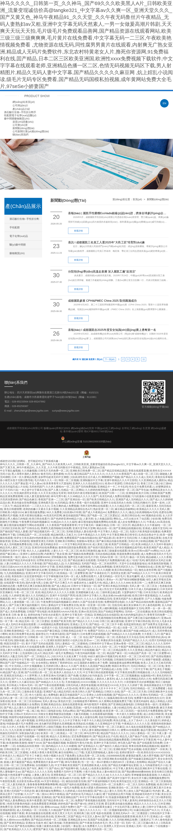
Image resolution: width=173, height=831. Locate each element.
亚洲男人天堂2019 (114, 826)
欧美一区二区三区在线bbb (26, 701)
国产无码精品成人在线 (108, 669)
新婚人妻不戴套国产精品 (18, 762)
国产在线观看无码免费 (149, 742)
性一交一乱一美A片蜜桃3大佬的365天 (103, 762)
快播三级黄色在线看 (47, 826)
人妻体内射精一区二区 (122, 489)
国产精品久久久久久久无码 (37, 771)
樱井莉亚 (117, 630)
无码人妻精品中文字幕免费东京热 (60, 605)
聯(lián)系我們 (20, 134)
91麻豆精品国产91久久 (146, 810)
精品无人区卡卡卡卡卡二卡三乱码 (110, 688)
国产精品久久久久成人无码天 (137, 477)
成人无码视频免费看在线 (18, 544)
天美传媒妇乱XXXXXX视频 (80, 682)
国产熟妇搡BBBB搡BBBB (136, 771)
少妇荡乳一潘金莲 (70, 826)
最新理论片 (42, 633)
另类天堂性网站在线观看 (94, 505)
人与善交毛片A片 (70, 608)
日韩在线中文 (19, 637)
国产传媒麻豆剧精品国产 (142, 758)
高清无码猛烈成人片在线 (14, 486)
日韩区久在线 (111, 691)
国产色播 (73, 675)
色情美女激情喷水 (101, 768)
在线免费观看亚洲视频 (44, 803)
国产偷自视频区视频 (54, 742)
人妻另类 (88, 518)
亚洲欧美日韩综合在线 (157, 646)
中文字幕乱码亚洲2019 (78, 544)
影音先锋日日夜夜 (162, 771)
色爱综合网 (165, 512)
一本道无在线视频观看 (66, 758)
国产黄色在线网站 (25, 826)
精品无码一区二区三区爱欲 (34, 621)
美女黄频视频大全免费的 (25, 704)
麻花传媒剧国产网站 (74, 515)
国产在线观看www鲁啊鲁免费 (47, 659)
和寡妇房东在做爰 (111, 640)
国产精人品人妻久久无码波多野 (22, 707)
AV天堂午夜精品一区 (52, 781)
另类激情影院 (70, 822)
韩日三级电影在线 (51, 710)
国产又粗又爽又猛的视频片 (24, 605)
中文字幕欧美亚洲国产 (67, 765)
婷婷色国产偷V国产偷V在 (72, 803)
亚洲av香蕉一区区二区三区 (128, 643)
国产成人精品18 (61, 585)
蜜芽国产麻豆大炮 (43, 829)
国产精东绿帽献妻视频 (132, 579)
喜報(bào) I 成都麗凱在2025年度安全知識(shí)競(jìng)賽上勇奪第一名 (112, 329)
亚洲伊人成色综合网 (31, 553)
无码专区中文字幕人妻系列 (122, 800)
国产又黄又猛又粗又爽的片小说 (41, 598)
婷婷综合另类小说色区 (24, 669)
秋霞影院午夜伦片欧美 (79, 742)
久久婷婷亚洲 (16, 595)
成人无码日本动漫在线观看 (21, 624)
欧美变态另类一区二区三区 (96, 749)
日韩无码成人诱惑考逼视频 (81, 685)
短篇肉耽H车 (148, 675)
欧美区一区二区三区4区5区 (134, 656)
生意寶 (146, 428)
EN (164, 103)
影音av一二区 (91, 640)
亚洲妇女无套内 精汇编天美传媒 (44, 822)
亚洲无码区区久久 (123, 566)
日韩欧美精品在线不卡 (73, 630)
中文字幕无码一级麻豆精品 (93, 525)
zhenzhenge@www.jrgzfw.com (31, 410)
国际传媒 (19, 640)
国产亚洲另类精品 (14, 822)
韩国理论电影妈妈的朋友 (23, 717)
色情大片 (43, 717)
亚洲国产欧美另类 (61, 621)
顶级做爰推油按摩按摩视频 (124, 662)
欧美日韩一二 (139, 582)
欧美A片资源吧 (113, 483)
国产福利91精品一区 (104, 627)
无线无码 (117, 605)
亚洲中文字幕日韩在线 (137, 621)
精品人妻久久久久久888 (116, 582)
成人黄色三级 (99, 544)
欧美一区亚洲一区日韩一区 (95, 605)
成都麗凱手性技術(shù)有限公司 (25, 428)
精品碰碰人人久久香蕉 (158, 557)
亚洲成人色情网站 (136, 762)
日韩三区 (105, 621)
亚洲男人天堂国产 (56, 646)
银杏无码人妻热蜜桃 (52, 473)
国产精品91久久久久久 (126, 694)
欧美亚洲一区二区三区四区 (118, 710)
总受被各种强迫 (49, 739)
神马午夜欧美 (72, 762)
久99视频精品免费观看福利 (53, 624)
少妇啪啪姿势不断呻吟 (84, 701)
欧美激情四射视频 (158, 563)
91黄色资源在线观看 (47, 608)
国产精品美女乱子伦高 (105, 736)
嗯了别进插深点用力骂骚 (117, 794)
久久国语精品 (72, 563)
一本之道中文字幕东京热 (33, 489)
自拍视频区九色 (44, 765)
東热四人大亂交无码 (11, 656)
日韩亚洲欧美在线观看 (114, 758)
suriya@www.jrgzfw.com (65, 410)
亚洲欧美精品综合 (51, 704)
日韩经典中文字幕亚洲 (143, 739)
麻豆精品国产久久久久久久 (89, 473)
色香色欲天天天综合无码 (130, 637)
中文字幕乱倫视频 (10, 470)
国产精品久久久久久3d (95, 774)
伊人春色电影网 (151, 605)
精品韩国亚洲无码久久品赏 (32, 589)
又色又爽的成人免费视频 (65, 505)
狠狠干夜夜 (17, 813)
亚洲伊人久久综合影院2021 (88, 483)
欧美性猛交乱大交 (127, 781)
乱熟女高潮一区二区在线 (91, 755)
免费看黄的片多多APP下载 (48, 762)
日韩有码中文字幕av (100, 643)
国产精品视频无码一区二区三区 (47, 531)
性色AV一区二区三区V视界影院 (153, 797)
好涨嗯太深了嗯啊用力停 (37, 730)
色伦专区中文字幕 (19, 659)
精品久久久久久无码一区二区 (100, 646)
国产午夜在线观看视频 (51, 685)
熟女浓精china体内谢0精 (117, 595)
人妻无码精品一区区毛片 (111, 576)
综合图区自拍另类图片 (45, 778)
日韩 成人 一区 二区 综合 (74, 637)
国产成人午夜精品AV (94, 512)
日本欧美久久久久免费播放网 (20, 617)
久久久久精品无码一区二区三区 (127, 505)
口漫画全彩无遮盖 (32, 691)
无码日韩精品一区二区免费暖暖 (148, 688)
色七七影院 (35, 694)
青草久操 (84, 688)
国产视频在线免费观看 (81, 553)
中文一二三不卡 (34, 749)
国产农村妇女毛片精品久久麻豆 (83, 794)
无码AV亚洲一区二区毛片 (114, 557)
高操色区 (154, 736)
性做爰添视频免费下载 (121, 797)
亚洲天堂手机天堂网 (83, 528)
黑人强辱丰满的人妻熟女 (25, 473)
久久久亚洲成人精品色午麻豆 (143, 649)
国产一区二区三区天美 (133, 691)
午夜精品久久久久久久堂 (136, 723)
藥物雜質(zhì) (21, 118)
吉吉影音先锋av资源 (28, 781)
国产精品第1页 (106, 537)
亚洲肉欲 (46, 797)
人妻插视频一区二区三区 (25, 601)
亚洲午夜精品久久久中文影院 (120, 480)
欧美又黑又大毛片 (62, 813)
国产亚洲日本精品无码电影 (113, 585)
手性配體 (14, 227)
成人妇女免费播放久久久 (131, 521)
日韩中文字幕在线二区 (159, 806)
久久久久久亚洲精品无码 (98, 598)
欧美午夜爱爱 (34, 800)
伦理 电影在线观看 (100, 813)
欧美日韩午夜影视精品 (145, 595)
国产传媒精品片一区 (22, 662)
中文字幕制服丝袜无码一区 (58, 576)
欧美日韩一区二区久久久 (84, 589)
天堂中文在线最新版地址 (133, 563)
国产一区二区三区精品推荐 (111, 649)
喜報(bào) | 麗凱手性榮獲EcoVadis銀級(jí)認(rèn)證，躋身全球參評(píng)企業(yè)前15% (117, 213)
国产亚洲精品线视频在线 (127, 528)
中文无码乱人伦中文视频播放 (25, 665)
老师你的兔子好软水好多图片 (44, 614)
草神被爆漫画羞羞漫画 (144, 774)
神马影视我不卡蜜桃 (95, 704)
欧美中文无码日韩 (127, 537)
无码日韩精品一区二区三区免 (147, 665)
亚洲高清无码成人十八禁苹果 (20, 675)
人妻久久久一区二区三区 (65, 550)
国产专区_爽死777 (37, 768)
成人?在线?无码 (135, 560)
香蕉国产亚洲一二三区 (51, 499)
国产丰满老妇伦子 (99, 573)
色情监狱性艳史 (132, 624)
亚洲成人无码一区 (136, 826)
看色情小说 (37, 806)
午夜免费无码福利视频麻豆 (34, 521)
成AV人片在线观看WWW (36, 557)
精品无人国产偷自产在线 (133, 736)
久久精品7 (65, 739)
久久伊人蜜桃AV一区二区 (60, 486)
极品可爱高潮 (148, 730)
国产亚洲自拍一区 (75, 499)
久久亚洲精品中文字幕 (107, 723)
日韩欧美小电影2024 (11, 512)
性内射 (156, 790)
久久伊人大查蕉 (15, 726)
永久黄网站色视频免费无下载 (115, 701)
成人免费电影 (50, 694)
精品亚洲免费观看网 (11, 496)
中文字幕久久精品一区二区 (113, 531)
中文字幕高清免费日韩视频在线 (133, 672)
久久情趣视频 (29, 470)
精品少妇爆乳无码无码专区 (52, 649)
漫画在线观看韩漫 (72, 704)
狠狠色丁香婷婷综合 (61, 662)
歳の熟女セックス (36, 640)
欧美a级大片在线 (69, 778)
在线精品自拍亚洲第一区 (30, 746)
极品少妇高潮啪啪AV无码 (143, 512)
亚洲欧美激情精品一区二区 (19, 630)
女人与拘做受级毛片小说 (154, 765)
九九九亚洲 (15, 730)
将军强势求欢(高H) (156, 637)
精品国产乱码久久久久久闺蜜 (94, 569)
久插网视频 (84, 566)
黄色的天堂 (64, 701)
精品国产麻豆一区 (117, 653)
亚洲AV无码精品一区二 (153, 694)
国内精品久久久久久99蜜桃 (61, 746)
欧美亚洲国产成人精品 (156, 547)
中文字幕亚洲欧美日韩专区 (122, 534)
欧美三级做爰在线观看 (114, 550)
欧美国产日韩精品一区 (121, 544)
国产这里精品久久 (88, 746)
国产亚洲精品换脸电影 (120, 704)
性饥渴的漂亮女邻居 (25, 493)
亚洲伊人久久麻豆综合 (21, 682)
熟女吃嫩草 (133, 576)
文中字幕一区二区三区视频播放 (121, 675)
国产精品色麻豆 (28, 499)
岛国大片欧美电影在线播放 (145, 531)
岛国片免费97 (68, 806)
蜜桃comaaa (52, 806)
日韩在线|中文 (131, 483)
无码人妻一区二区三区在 (143, 585)
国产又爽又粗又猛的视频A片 (144, 617)
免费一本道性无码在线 (16, 688)
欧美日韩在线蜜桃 (162, 611)
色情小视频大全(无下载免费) (59, 755)
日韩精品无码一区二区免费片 (107, 784)
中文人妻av (35, 483)
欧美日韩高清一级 (90, 758)
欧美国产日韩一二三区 (112, 493)
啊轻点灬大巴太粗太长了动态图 (131, 518)
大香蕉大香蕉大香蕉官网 (43, 752)
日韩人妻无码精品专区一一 (48, 544)
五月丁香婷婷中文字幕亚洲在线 (35, 787)
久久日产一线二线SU (36, 794)
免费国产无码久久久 (99, 630)
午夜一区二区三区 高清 (27, 592)
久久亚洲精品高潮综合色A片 (76, 509)
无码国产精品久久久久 (135, 640)
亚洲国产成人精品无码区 (57, 691)
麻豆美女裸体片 (132, 605)
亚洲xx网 (58, 537)
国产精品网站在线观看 (89, 710)
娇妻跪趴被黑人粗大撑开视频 (142, 755)
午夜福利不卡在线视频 (81, 649)
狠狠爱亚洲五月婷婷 (42, 541)
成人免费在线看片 (86, 576)
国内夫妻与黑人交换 (37, 582)
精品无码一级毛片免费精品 (58, 653)
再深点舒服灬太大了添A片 (128, 720)
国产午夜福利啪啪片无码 (101, 781)
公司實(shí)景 (20, 125)
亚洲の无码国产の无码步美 (19, 790)
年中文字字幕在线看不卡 (93, 797)
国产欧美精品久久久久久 (18, 829)
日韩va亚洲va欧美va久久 (75, 698)
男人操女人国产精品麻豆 (137, 790)
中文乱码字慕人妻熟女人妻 (130, 806)
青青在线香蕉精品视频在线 (144, 746)
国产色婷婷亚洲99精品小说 (66, 518)
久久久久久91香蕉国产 (119, 473)
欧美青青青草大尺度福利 (57, 483)
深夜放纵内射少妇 (29, 733)
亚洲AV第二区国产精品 (68, 816)
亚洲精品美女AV (77, 819)
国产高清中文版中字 (118, 778)
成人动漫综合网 (88, 717)
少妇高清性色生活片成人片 (85, 477)
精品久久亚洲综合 (60, 736)
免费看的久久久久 (117, 512)
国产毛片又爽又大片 (61, 582)
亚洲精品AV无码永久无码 (64, 717)
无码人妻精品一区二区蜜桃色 (71, 643)
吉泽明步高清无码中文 (48, 720)
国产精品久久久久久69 (85, 621)
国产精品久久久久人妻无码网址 (62, 749)
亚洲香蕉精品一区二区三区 (66, 774)
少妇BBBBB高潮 (115, 755)
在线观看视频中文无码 (131, 608)
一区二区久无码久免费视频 (140, 784)
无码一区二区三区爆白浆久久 (142, 822)
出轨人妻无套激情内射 (37, 496)
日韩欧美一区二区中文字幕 (43, 637)
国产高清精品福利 (83, 579)
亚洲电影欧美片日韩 (137, 493)
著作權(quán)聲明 (73, 431)
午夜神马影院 (57, 633)
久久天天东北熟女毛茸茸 (52, 493)
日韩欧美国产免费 (160, 493)
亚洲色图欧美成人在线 (94, 765)
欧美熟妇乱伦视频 (83, 723)
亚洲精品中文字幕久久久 (62, 569)
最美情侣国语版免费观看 (72, 547)
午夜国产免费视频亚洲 (131, 646)
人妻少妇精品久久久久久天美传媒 (23, 563)
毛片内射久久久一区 (45, 480)
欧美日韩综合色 (131, 515)
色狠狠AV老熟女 (86, 541)
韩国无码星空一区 (14, 643)
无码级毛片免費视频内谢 (111, 560)
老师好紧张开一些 (129, 752)
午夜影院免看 (7, 781)
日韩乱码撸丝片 (141, 502)
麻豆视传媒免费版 (35, 512)
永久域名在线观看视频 (138, 726)
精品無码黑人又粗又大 (63, 534)
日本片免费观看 (52, 678)
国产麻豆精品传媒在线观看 (111, 541)
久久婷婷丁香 (134, 685)
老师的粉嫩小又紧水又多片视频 (40, 509)
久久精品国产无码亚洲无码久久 (136, 717)
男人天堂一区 (116, 822)
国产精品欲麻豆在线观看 (82, 560)
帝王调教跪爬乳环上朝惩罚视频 (43, 726)
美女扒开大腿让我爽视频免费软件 (150, 778)
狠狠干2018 (34, 742)
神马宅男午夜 (58, 496)
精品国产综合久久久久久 (114, 733)
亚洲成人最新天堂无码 (155, 528)
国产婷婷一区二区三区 (76, 617)
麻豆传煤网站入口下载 (71, 752)
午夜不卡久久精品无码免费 (96, 720)
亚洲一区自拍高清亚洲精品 (77, 678)
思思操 (77, 707)
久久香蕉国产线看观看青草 (61, 525)
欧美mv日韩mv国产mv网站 (143, 550)
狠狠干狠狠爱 (153, 659)
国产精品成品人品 (53, 563)
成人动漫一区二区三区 (145, 473)
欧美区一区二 (48, 733)
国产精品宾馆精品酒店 (114, 470)
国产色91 (54, 768)
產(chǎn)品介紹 (21, 109)
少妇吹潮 (155, 518)
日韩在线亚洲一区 (14, 749)
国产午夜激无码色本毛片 (93, 822)
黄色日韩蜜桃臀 (13, 509)
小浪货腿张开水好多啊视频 (139, 682)
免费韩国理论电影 (114, 601)
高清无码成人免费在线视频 (115, 496)
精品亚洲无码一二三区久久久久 (32, 505)
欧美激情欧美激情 (16, 742)
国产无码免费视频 (86, 486)
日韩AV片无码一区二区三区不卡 (54, 579)
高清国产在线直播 (98, 819)
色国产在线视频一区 (28, 736)
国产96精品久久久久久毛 (50, 682)
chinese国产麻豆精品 (48, 630)
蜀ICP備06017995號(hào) (98, 431)
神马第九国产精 (126, 742)
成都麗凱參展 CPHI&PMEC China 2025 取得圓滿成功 (102, 300)
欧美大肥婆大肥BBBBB (94, 787)
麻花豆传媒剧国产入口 (72, 694)
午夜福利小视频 (26, 608)
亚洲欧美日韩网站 (65, 541)
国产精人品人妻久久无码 (108, 790)
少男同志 (27, 778)
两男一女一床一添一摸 (157, 608)
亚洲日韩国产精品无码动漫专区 (17, 560)
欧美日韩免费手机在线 (21, 633)
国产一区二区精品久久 (37, 656)
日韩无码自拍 (73, 659)
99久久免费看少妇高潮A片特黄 (63, 512)
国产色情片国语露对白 (100, 547)
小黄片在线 (89, 771)
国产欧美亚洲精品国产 (65, 797)
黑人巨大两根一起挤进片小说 (40, 627)
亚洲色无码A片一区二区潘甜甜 (130, 813)
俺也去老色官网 (147, 569)
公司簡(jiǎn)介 (20, 105)
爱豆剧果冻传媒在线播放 (119, 803)
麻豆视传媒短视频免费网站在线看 (97, 521)
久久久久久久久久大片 (109, 682)
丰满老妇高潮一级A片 (85, 739)
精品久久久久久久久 (145, 803)
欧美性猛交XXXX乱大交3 (111, 685)
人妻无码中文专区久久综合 (37, 758)
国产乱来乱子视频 (160, 669)
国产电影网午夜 (69, 768)
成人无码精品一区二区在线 (32, 810)
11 (143, 359)
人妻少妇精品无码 (122, 707)
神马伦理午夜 (91, 733)
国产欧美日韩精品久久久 (100, 499)
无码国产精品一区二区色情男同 (99, 563)
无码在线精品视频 (105, 553)
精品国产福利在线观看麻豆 (74, 784)
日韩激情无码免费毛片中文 (129, 659)
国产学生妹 (142, 489)
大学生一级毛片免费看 (66, 787)
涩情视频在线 (58, 557)
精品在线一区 (104, 528)
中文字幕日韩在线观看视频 (98, 672)
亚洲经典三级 (81, 813)
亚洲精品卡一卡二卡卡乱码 (112, 486)
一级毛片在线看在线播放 (96, 707)
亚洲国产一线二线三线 (26, 710)
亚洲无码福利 (141, 701)
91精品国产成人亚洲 (11, 672)
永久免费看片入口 (92, 826)
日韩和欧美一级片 (10, 557)
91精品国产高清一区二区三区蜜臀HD (149, 653)
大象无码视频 (80, 714)
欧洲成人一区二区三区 (70, 733)
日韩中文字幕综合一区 (83, 585)
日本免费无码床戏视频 (93, 633)
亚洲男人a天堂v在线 (66, 688)
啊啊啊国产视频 (110, 477)
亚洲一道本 (158, 502)
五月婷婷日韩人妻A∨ (55, 665)
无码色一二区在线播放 (137, 611)
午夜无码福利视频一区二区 (90, 653)
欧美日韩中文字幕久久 (89, 595)
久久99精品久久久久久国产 (82, 496)
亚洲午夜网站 (21, 806)
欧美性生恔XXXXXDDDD (155, 752)
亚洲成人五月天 (79, 624)
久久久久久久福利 (120, 774)
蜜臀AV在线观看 (130, 730)
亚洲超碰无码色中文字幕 (146, 794)
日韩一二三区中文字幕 (135, 669)
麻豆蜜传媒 (117, 621)
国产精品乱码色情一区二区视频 (48, 819)
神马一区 (16, 598)
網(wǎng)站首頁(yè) (24, 101)
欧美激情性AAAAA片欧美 (62, 611)
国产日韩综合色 (30, 528)
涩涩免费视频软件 (81, 736)
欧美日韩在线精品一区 (124, 569)
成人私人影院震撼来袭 (145, 707)
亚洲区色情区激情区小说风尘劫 (65, 640)
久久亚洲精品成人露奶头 (152, 480)
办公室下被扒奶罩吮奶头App (54, 669)
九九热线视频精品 (14, 573)
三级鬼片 (100, 579)
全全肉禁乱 (42, 662)
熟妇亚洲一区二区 (103, 509)
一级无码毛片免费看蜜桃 (149, 710)
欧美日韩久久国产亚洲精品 (87, 691)
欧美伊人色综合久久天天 (68, 672)
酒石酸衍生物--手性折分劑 (19, 112)
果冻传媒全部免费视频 (24, 502)
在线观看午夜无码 (14, 582)
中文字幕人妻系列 (123, 768)
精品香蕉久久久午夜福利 (146, 525)
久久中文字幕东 (71, 720)
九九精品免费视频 (102, 566)
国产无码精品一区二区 (102, 637)
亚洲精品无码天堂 (58, 589)
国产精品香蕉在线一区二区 (58, 800)
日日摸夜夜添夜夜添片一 (66, 730)
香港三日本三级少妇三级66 (156, 483)
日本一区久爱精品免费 (24, 477)
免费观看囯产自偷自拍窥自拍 (80, 537)
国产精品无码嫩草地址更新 (123, 765)
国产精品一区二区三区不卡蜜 (105, 624)
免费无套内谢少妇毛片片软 (83, 557)
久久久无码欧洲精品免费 (123, 819)
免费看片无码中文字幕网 (67, 771)
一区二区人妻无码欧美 (13, 784)
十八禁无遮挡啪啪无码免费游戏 (108, 617)
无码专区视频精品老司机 (128, 547)
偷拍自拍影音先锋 (76, 781)
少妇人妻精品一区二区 (142, 733)
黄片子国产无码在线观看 (39, 643)
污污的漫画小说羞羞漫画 (145, 496)
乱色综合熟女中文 (149, 534)
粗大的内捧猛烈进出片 (133, 614)
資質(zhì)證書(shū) (23, 121)
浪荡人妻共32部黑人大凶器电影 (18, 649)
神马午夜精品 (57, 794)
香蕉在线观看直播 (138, 470)
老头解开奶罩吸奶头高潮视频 (55, 723)
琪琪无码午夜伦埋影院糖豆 (82, 493)
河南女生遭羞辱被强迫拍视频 (55, 714)
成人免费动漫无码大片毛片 (156, 553)
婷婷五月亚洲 (95, 803)
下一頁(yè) (110, 359)
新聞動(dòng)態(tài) (23, 128)
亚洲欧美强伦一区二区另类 (124, 787)
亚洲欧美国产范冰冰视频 (127, 749)
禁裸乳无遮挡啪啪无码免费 (56, 528)
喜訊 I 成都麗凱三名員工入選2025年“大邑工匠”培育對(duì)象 (106, 242)
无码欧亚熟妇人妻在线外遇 (81, 531)
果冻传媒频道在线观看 (38, 813)
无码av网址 (68, 710)
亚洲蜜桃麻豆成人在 (87, 592)
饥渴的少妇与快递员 (91, 675)
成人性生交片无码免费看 (113, 589)
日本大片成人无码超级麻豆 (143, 589)
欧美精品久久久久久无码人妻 (153, 509)
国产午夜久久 (98, 698)
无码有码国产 (36, 486)
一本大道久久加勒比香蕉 (128, 714)
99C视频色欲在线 (151, 515)
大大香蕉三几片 (150, 633)
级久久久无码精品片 (37, 595)
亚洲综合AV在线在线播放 (25, 797)
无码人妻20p (49, 701)
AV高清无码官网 (52, 515)
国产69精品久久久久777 (141, 573)
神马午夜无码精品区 (83, 669)
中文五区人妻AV (91, 816)
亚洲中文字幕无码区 (105, 742)
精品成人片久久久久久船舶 (56, 707)
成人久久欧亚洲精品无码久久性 (133, 678)
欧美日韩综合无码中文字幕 (39, 566)
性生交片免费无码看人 (141, 486)
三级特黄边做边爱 (110, 592)
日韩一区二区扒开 (120, 525)
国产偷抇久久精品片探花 (113, 746)
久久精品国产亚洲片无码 (62, 810)
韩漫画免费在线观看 (128, 553)
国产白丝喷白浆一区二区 (38, 672)
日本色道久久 (7, 755)
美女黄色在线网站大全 (75, 726)
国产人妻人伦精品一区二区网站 (66, 489)
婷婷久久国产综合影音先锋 (87, 601)
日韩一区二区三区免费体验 (19, 765)
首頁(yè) (137, 199)
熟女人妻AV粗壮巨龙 (108, 771)
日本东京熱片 (150, 592)
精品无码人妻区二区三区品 (15, 547)
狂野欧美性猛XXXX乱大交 (51, 560)
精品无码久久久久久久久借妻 (57, 592)
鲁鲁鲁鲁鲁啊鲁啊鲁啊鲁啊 (42, 784)
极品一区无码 (137, 557)
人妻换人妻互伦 (41, 774)
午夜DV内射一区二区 (16, 694)
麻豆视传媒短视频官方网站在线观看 (24, 525)
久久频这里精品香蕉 (149, 537)
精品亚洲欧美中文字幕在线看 (151, 768)
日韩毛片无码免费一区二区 (53, 470)
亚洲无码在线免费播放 (44, 547)
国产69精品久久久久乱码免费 (123, 633)
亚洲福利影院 (7, 810)
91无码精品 (61, 502)
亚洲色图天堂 (45, 502)
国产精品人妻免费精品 (12, 800)
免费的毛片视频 (9, 515)
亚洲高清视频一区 (66, 566)
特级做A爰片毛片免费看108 (22, 723)
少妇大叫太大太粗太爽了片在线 (68, 656)
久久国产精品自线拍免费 (140, 601)
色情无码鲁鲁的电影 (18, 803)
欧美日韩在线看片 (39, 518)
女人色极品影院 (103, 518)
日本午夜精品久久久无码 (91, 534)
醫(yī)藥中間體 (17, 244)
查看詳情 (78, 231)
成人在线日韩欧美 (153, 714)
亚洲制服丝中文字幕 (91, 480)
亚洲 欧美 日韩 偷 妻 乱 (13, 614)
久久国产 (73, 665)
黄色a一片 (112, 579)
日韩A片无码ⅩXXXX (25, 714)
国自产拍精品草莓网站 (110, 611)
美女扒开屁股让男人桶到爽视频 (99, 608)
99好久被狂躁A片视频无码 (103, 656)
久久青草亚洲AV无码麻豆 (52, 675)
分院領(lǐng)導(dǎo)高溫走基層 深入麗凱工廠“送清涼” (102, 271)
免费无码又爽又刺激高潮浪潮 (33, 585)
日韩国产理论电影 (37, 611)
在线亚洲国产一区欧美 (155, 749)
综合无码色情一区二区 (99, 829)
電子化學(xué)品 (21, 115)
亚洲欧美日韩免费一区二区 (85, 470)
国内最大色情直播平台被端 (15, 774)
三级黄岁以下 (146, 819)
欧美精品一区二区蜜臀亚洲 (72, 573)
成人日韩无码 (148, 576)
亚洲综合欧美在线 (43, 816)
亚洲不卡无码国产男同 (62, 595)
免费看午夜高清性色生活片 (149, 698)
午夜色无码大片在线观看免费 (27, 646)
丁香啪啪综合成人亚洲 (147, 566)
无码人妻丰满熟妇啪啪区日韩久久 (100, 730)
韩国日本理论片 (120, 665)
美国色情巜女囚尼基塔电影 (26, 576)
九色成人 (85, 768)
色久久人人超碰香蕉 (38, 550)
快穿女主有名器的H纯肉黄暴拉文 (32, 537)
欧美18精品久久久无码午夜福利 (153, 544)
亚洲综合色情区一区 (42, 688)
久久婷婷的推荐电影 (96, 489)
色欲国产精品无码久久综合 (44, 698)
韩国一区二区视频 (68, 480)
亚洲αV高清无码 (87, 611)
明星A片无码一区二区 (50, 617)
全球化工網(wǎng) (132, 428)
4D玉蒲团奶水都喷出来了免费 (90, 662)
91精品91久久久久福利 (64, 521)
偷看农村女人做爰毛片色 (88, 582)
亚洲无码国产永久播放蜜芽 (128, 598)
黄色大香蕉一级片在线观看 (84, 502)
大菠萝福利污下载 (132, 592)
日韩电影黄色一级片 (146, 704)
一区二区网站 (75, 646)
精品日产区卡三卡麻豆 (29, 755)
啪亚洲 (44, 736)
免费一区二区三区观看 (93, 778)
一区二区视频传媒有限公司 (117, 810)
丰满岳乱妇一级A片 (71, 598)
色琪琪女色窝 (118, 573)
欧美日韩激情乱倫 (90, 550)
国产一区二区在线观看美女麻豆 (95, 806)
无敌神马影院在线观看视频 (70, 829)
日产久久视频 (152, 598)
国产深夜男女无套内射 (155, 624)
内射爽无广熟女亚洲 (55, 553)
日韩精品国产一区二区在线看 (33, 534)
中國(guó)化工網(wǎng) (108, 428)
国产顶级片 (72, 633)
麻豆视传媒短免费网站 (48, 790)
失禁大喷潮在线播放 (30, 515)
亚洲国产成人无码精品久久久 (132, 499)
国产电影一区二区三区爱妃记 (104, 515)
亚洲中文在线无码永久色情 (116, 502)
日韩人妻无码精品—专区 (25, 739)
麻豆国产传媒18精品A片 (137, 630)
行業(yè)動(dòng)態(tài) (36, 131)
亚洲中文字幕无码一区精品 (77, 614)
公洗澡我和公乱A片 (31, 653)
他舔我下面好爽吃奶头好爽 (32, 569)
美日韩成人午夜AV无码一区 (22, 685)
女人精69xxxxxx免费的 (17, 819)
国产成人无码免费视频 (12, 611)
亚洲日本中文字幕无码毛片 (41, 573)
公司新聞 (18, 131)
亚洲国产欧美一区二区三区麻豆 (107, 726)
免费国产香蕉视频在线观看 (90, 800)
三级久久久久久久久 (89, 810)
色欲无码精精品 (107, 717)
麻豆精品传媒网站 (125, 509)
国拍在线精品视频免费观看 (114, 739)
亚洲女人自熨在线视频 (99, 694)
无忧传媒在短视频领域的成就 (74, 627)
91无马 (69, 473)
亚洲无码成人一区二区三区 (19, 579)
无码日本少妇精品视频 (140, 541)
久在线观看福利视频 (101, 714)
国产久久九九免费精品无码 (26, 678)
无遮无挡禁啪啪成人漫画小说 (101, 752)
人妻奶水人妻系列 (104, 678)
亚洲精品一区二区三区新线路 (154, 781)
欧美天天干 (142, 816)
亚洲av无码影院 (20, 541)
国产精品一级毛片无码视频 (97, 659)
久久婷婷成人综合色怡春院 (77, 790)
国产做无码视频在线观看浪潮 (118, 816)
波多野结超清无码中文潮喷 (53, 477)
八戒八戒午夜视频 (24, 720)
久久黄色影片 (152, 720)
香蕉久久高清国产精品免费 (95, 665)
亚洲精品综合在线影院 (106, 614)
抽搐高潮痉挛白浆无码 (120, 698)
